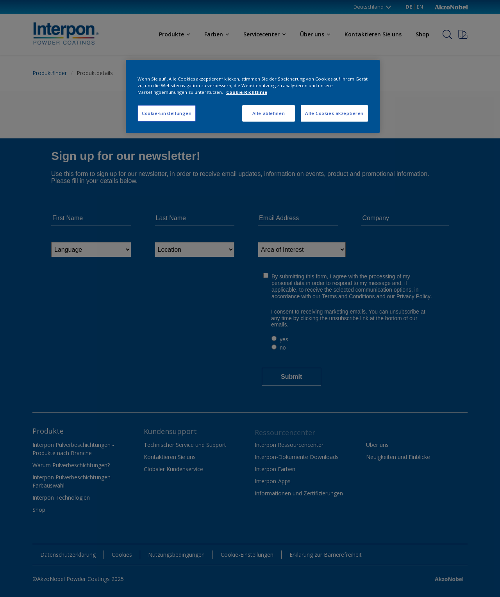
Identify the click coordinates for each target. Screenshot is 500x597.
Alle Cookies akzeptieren (334, 113)
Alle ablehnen (268, 113)
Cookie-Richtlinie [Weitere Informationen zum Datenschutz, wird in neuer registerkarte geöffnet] (246, 92)
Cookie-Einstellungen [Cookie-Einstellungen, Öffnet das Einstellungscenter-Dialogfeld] (166, 113)
